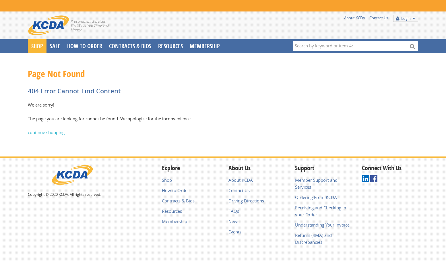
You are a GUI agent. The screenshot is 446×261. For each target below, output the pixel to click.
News (233, 221)
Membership (205, 46)
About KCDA (354, 17)
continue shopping (46, 132)
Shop (37, 46)
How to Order (175, 190)
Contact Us (378, 17)
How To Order (84, 46)
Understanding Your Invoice (322, 225)
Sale (55, 46)
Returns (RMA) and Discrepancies (313, 238)
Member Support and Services (316, 183)
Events (234, 232)
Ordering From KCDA (316, 197)
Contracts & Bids (130, 46)
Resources (170, 46)
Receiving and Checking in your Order (320, 211)
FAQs (233, 211)
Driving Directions (246, 201)
